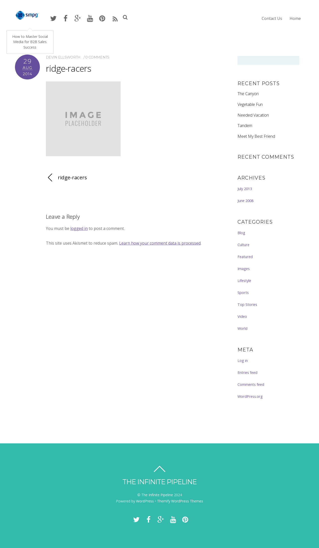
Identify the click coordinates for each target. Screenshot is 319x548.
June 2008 (245, 200)
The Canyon (248, 93)
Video (242, 316)
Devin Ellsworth (63, 57)
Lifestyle (244, 280)
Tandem (245, 125)
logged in (79, 228)
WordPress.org (250, 396)
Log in (243, 360)
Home (295, 18)
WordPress (145, 501)
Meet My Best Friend (256, 136)
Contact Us (272, 18)
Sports (243, 292)
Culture (243, 244)
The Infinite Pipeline (157, 494)
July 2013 (245, 188)
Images (244, 268)
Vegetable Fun (250, 104)
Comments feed (251, 384)
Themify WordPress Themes (180, 501)
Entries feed (247, 372)
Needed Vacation (253, 115)
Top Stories (247, 304)
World (242, 328)
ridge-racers (68, 68)
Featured (245, 256)
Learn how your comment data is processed (160, 243)
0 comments (97, 57)
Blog (241, 232)
